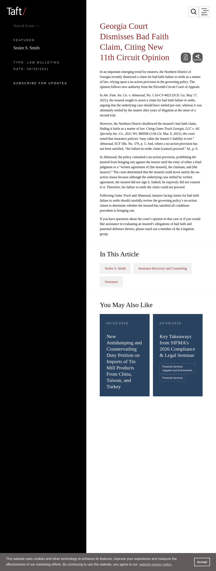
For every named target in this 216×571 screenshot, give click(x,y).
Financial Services (172, 377)
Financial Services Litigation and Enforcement (177, 368)
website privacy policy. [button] (155, 564)
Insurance (111, 282)
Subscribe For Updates (40, 83)
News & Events (23, 26)
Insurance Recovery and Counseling (162, 268)
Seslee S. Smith (26, 48)
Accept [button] (202, 562)
